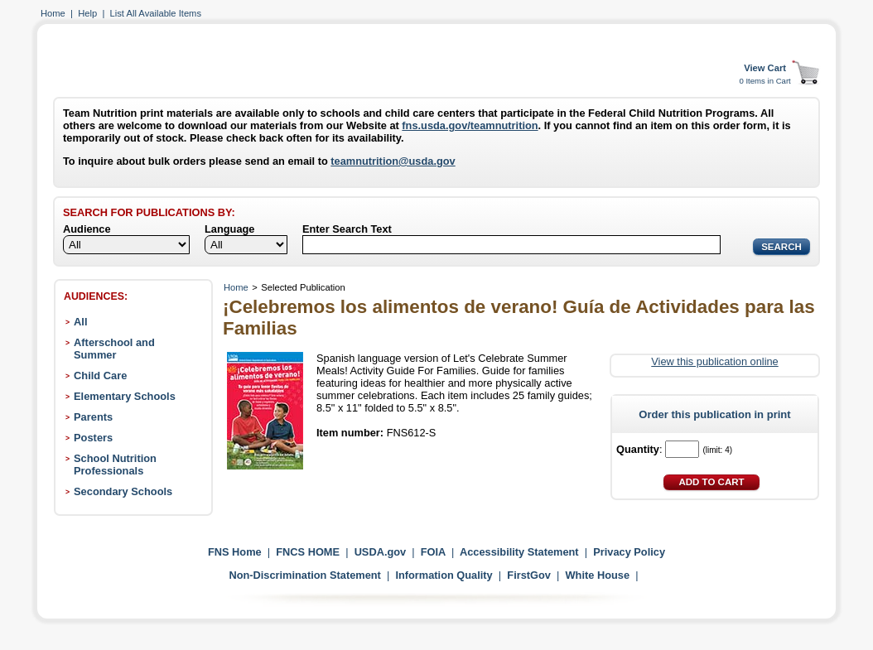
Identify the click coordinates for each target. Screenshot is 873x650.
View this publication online (714, 361)
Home (53, 13)
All (80, 321)
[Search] (511, 244)
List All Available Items (155, 13)
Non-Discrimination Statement (304, 575)
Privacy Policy (629, 552)
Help (87, 13)
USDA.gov (381, 552)
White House (598, 575)
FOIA (433, 552)
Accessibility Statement (519, 552)
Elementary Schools (125, 396)
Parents (93, 417)
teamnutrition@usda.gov (392, 161)
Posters (93, 437)
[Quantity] (682, 449)
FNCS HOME (308, 552)
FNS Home (235, 552)
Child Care (100, 375)
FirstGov (529, 575)
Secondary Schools (123, 491)
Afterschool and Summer (114, 348)
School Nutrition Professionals (115, 464)
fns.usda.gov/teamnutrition (470, 125)
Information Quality (443, 575)
